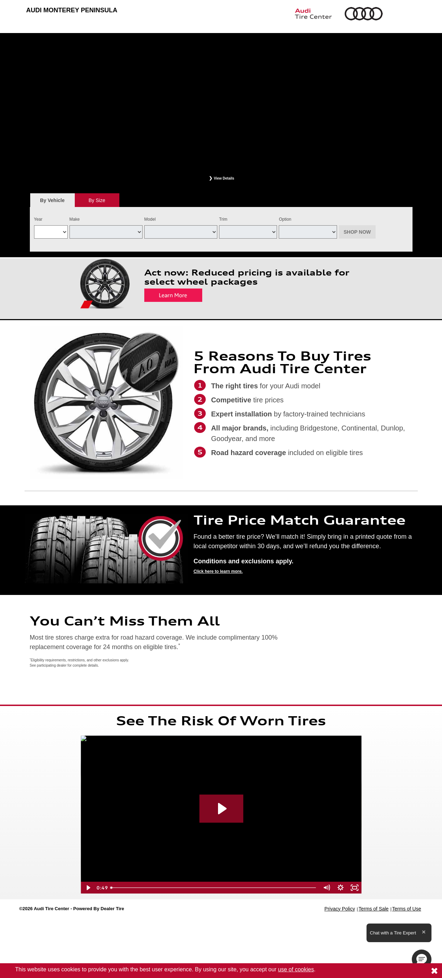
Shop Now (357, 232)
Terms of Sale (373, 909)
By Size (96, 200)
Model (150, 219)
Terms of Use (406, 909)
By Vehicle (52, 202)
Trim (223, 219)
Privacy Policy (339, 909)
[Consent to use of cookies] (434, 970)
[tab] (52, 200)
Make (75, 219)
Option (285, 219)
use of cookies (296, 969)
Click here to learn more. (218, 571)
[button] (421, 959)
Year (38, 219)
